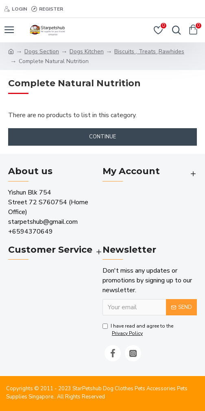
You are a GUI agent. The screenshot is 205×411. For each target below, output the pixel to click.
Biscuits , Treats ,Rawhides (149, 51)
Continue (102, 136)
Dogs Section (41, 51)
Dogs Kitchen (87, 51)
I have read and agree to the (137, 330)
